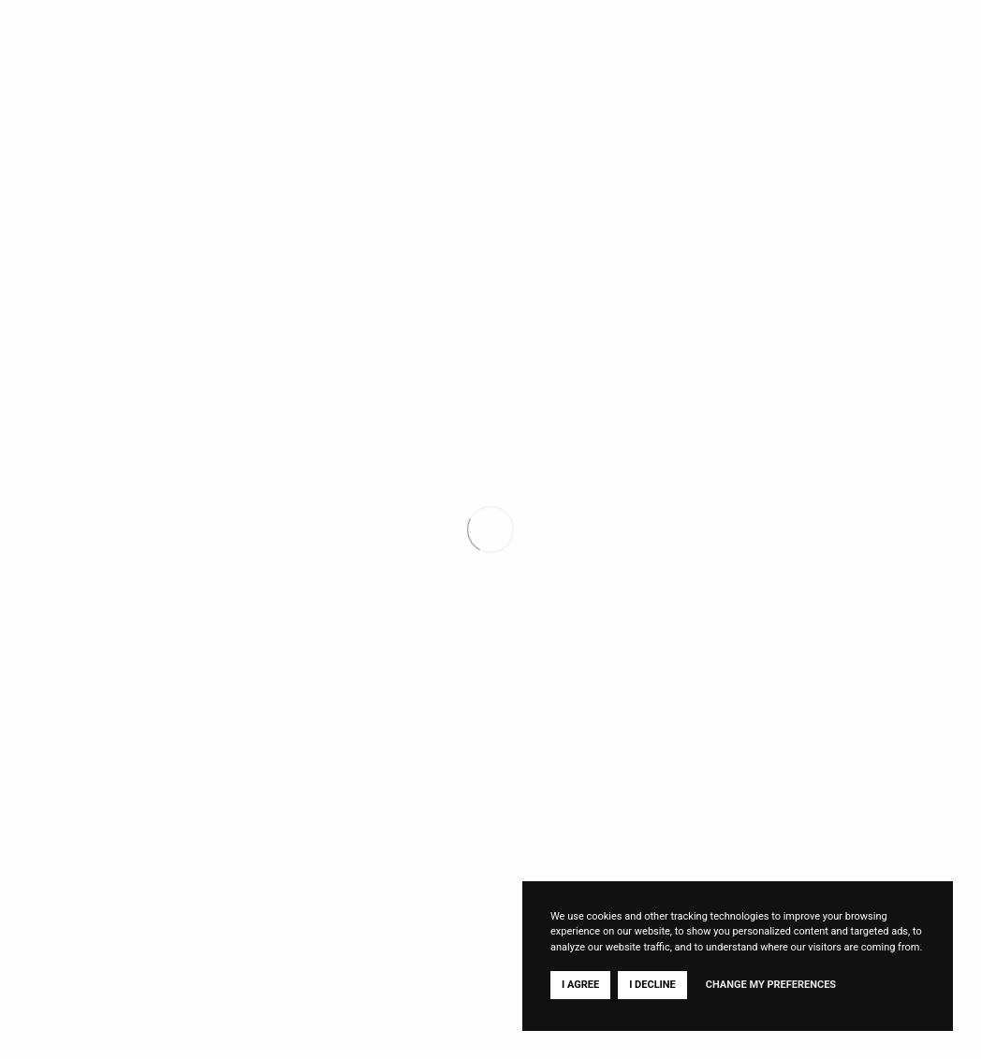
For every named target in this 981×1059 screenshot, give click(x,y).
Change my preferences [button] (771, 985)
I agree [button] (580, 985)
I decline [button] (652, 985)
